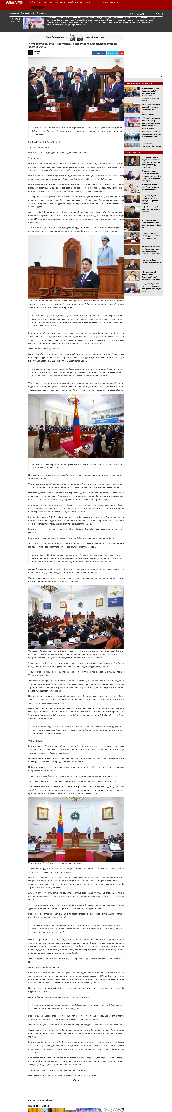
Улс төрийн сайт (28, 13)
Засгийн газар (73, 2)
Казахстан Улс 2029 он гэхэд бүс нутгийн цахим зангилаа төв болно (151, 134)
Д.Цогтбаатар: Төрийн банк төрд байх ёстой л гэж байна (151, 209)
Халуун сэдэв (115, 2)
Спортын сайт (42, 13)
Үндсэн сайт (14, 13)
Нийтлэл (33, 2)
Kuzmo (37, 52)
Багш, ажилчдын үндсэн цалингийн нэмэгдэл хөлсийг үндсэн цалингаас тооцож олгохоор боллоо (151, 109)
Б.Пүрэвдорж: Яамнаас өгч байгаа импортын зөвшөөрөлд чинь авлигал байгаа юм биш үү (151, 251)
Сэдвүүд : (33, 1100)
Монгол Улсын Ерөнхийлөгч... (56, 37)
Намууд (105, 2)
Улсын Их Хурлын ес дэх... (94, 37)
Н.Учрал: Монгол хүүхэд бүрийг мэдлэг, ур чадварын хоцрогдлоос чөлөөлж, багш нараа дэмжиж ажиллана (151, 123)
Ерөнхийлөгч (53, 2)
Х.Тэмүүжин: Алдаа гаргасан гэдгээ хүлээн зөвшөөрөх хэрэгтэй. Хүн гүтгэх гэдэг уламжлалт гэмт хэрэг (151, 176)
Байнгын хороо (86, 2)
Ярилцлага (42, 2)
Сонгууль (97, 2)
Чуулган (63, 2)
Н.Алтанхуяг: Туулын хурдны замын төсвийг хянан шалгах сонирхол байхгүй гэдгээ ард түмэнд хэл (151, 162)
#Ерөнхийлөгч (45, 1100)
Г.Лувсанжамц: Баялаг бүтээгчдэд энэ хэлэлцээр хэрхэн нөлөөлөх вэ (151, 235)
